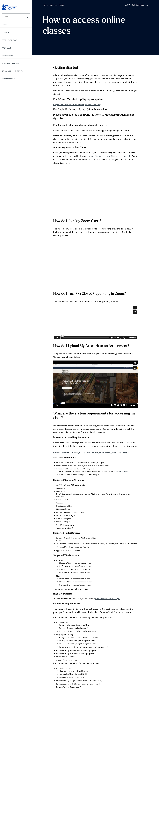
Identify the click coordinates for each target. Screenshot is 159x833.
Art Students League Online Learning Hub (110, 156)
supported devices (122, 471)
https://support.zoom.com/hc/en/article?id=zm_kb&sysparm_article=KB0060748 (91, 452)
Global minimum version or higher (107, 599)
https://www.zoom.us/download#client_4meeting (77, 104)
